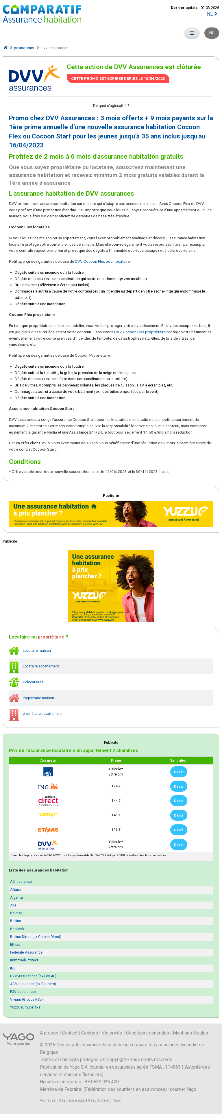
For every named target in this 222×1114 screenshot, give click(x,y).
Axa (13, 905)
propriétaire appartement (35, 714)
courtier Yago (183, 1089)
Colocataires (26, 682)
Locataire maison (30, 651)
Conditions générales (147, 1033)
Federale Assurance (26, 952)
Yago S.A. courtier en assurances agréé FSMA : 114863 (125, 1067)
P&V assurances (23, 992)
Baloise (16, 913)
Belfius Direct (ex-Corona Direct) (35, 937)
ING (13, 968)
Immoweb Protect (24, 960)
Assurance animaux (104, 1100)
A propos (49, 1033)
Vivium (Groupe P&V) (26, 1000)
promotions (24, 47)
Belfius (15, 921)
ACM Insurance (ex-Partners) (33, 984)
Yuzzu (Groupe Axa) (26, 1007)
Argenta (16, 897)
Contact (69, 1033)
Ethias (15, 945)
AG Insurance (21, 882)
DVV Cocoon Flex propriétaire (140, 332)
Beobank (17, 929)
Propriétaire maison (31, 698)
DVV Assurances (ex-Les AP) (33, 976)
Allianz (15, 890)
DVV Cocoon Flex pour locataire (102, 261)
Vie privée (112, 1033)
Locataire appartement (34, 666)
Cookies (89, 1033)
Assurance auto (72, 1100)
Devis (179, 772)
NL (213, 14)
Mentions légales (190, 1033)
